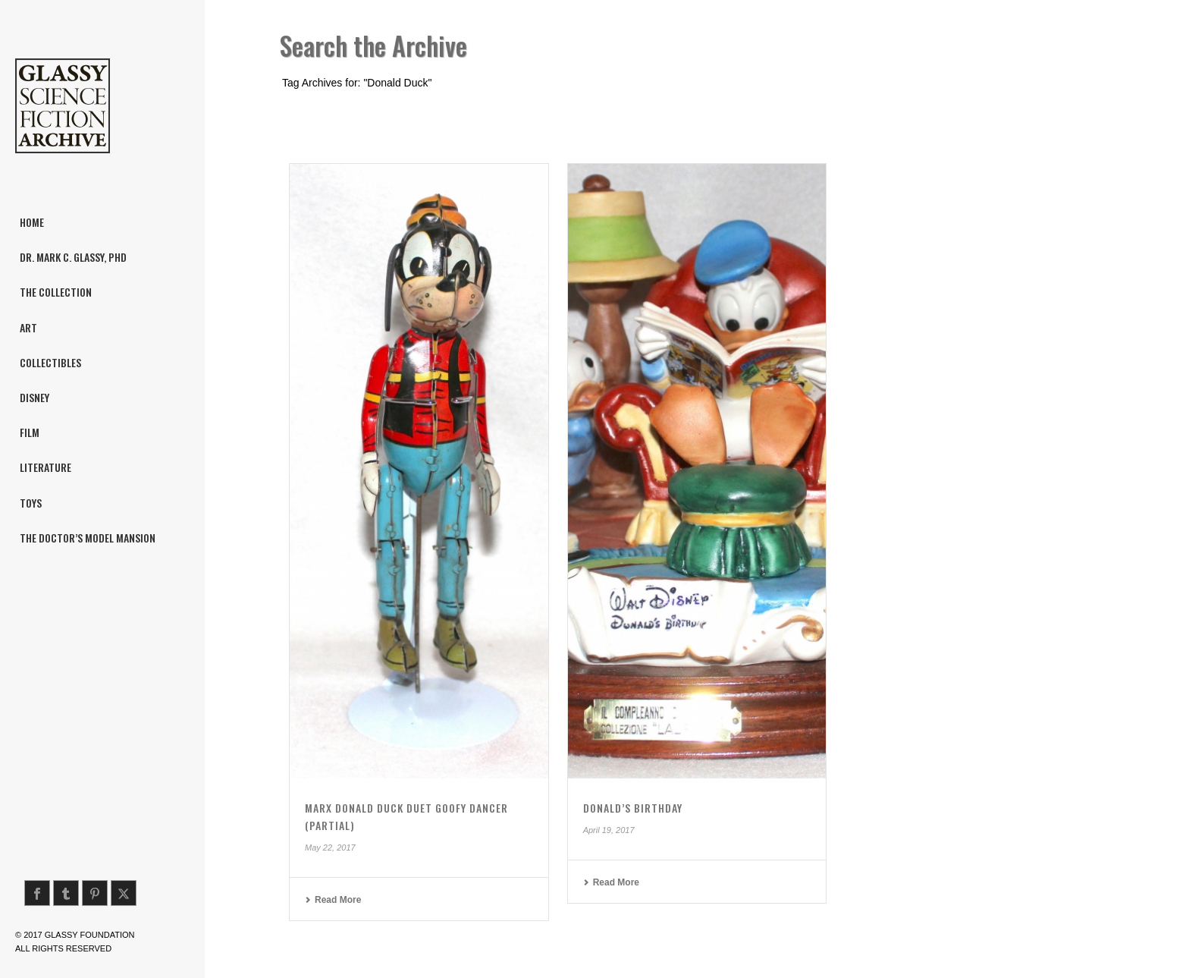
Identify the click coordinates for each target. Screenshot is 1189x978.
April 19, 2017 (609, 830)
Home (1016, 111)
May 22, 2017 (330, 847)
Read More (333, 900)
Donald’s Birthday (632, 808)
